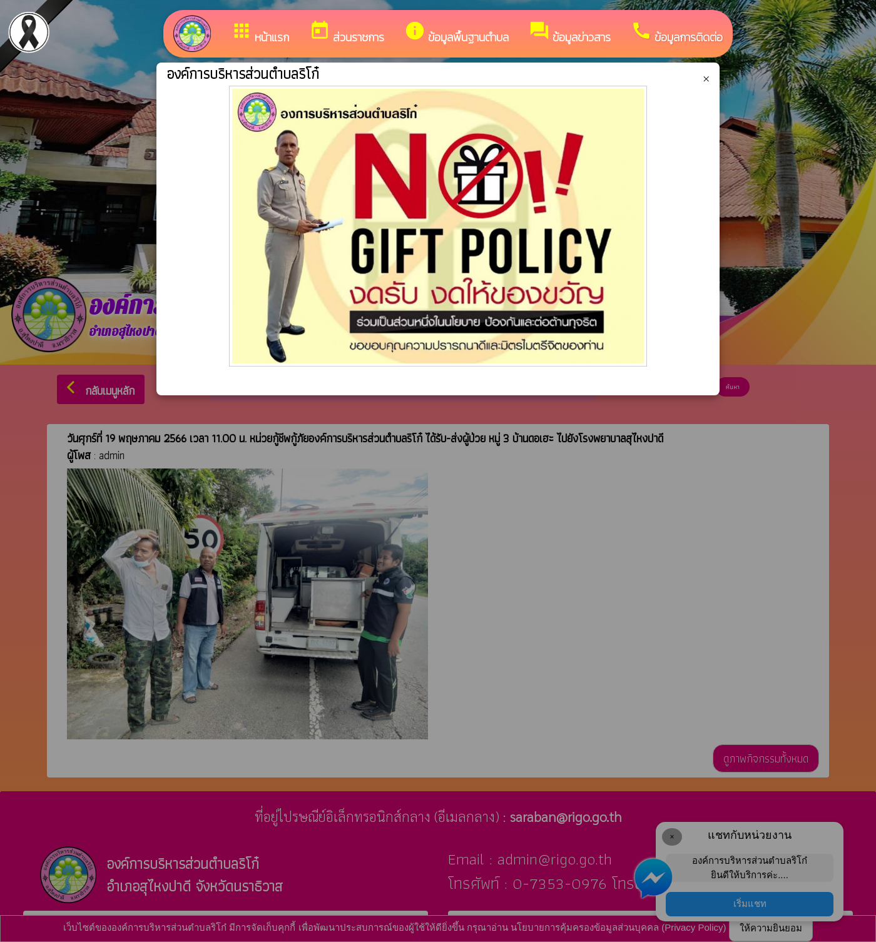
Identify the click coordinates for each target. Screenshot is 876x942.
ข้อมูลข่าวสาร (570, 33)
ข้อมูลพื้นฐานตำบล (456, 33)
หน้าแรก (260, 33)
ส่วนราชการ (346, 33)
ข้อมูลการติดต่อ (677, 33)
